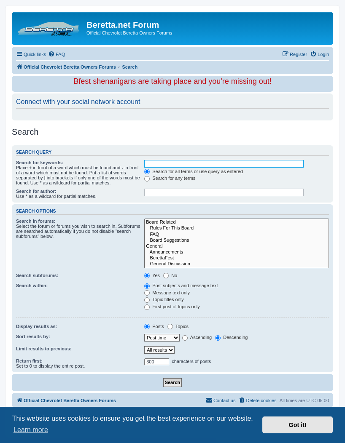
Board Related (236, 222)
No (170, 275)
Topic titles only (163, 299)
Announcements (236, 252)
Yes (152, 275)
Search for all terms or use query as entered (193, 171)
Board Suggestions (236, 240)
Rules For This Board (236, 228)
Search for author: (36, 191)
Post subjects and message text (181, 285)
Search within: (32, 285)
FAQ (236, 235)
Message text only (167, 292)
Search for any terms (169, 178)
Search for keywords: (39, 162)
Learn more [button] (30, 429)
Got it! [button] (298, 425)
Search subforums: (37, 275)
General (236, 246)
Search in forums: (36, 221)
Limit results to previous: (43, 348)
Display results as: (36, 326)
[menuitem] (56, 54)
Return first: (29, 360)
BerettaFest (236, 258)
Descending (231, 337)
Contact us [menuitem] (221, 400)
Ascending (197, 337)
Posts (154, 326)
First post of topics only (172, 306)
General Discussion (236, 264)
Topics (178, 326)
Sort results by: (33, 336)
